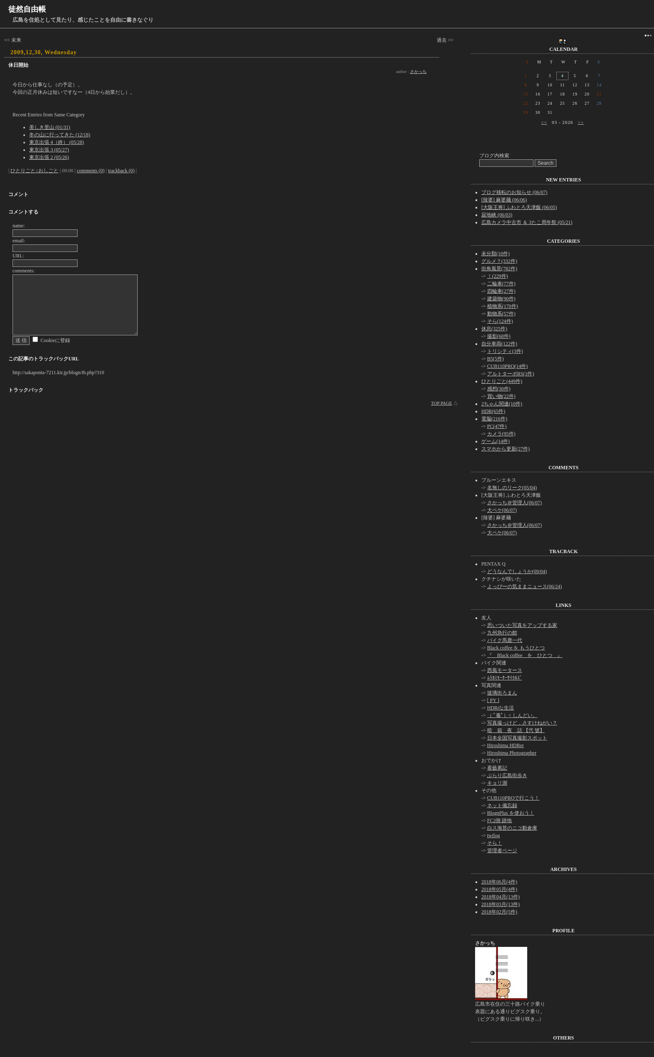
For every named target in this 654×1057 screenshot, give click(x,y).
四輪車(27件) (501, 291)
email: (19, 241)
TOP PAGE (441, 402)
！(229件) (497, 276)
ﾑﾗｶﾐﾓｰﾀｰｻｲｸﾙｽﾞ (504, 678)
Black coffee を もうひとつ (516, 648)
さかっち (418, 71)
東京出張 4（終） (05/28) (56, 142)
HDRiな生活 (500, 708)
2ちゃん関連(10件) (501, 404)
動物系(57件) (501, 314)
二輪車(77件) (501, 284)
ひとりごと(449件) (501, 381)
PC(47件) (497, 426)
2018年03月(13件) (500, 904)
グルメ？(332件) (499, 261)
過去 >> (445, 40)
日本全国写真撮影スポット (517, 738)
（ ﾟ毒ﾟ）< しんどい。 (512, 715)
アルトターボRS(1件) (510, 374)
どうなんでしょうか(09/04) (517, 571)
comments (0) (90, 171)
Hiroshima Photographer (511, 753)
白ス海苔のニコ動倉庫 (512, 828)
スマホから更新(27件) (505, 449)
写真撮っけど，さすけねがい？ (522, 723)
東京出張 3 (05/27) (49, 150)
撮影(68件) (499, 336)
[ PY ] (493, 700)
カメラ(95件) (501, 434)
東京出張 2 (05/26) (49, 157)
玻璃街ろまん (502, 693)
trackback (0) (121, 171)
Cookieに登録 (55, 340)
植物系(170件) (502, 306)
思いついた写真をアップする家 (522, 625)
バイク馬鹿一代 (504, 640)
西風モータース (504, 670)
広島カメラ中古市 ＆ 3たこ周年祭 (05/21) (526, 222)
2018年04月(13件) (500, 897)
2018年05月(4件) (499, 889)
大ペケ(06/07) (502, 510)
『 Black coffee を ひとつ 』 (525, 655)
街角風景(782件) (499, 269)
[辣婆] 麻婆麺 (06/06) (504, 200)
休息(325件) (494, 329)
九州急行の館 (502, 633)
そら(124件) (500, 321)
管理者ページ (502, 850)
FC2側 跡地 (499, 820)
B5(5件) (495, 359)
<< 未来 (12, 40)
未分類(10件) (495, 254)
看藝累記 (497, 768)
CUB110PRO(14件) (507, 366)
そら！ (494, 843)
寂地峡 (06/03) (496, 215)
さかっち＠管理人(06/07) (514, 503)
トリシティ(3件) (505, 351)
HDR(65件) (493, 411)
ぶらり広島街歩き (507, 775)
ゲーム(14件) (495, 441)
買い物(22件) (501, 396)
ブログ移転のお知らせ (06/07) (514, 192)
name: (19, 226)
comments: (24, 271)
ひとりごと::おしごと (34, 171)
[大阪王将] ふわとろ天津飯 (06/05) (519, 207)
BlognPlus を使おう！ (510, 813)
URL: (18, 256)
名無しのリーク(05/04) (512, 488)
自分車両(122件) (499, 344)
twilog (493, 835)
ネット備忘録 (502, 805)
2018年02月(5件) (499, 912)
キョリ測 (497, 783)
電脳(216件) (494, 419)
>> (581, 122)
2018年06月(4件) (499, 882)
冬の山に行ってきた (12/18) (59, 135)
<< (544, 122)
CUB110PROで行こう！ (513, 798)
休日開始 (18, 65)
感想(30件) (499, 389)
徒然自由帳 (27, 9)
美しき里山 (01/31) (49, 127)
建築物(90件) (501, 299)
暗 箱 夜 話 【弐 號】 (516, 730)
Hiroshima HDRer (505, 745)
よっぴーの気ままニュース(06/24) (524, 586)
